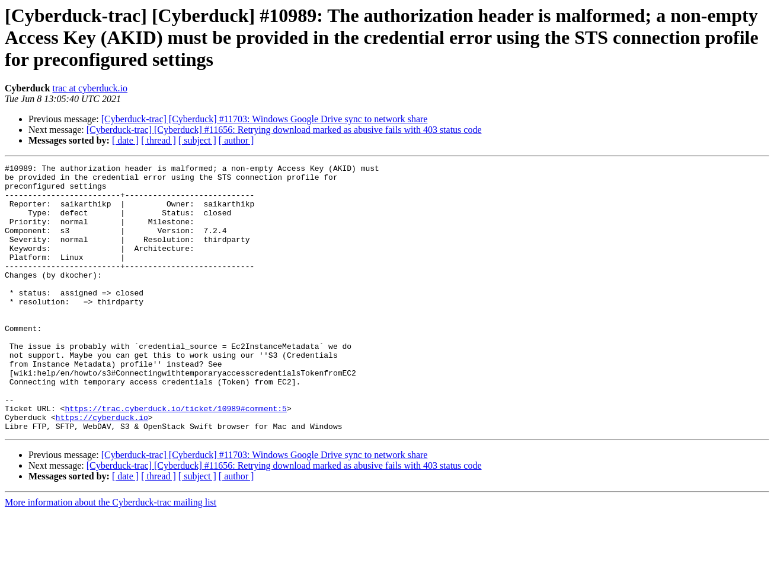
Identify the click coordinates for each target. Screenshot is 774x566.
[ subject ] (197, 140)
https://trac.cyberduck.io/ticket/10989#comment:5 (175, 458)
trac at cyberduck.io (89, 88)
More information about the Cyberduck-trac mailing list (110, 556)
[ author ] (236, 140)
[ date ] (125, 140)
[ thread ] (158, 140)
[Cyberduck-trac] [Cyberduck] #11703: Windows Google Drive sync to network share (264, 119)
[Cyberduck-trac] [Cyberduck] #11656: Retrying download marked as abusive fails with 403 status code (284, 130)
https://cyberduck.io (102, 468)
